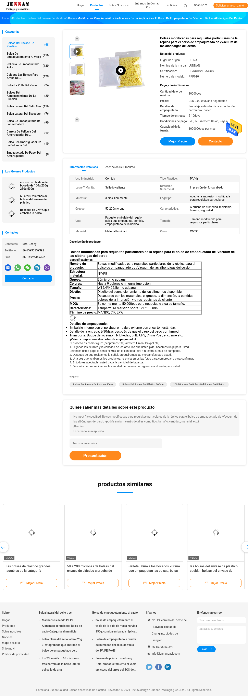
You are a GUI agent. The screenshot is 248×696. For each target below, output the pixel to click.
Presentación (95, 455)
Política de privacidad (15, 654)
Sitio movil (8, 648)
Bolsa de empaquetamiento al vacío (28, 55)
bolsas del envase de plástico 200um (142, 384)
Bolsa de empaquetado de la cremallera (28, 122)
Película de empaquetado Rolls (28, 65)
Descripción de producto (119, 167)
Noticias (7, 637)
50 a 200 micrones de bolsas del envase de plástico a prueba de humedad (90, 570)
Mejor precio (177, 141)
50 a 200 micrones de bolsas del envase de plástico (34, 199)
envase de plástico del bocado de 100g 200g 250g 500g (34, 185)
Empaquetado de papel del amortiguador (28, 154)
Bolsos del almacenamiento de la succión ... (28, 96)
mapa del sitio (11, 642)
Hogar (6, 620)
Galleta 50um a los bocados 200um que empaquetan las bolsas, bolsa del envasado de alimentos (154, 570)
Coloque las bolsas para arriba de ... (28, 76)
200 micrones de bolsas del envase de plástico (199, 384)
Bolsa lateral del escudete (28, 114)
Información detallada (84, 167)
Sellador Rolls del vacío (28, 85)
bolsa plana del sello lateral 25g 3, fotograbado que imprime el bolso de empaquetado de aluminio (62, 645)
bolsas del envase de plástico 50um (93, 384)
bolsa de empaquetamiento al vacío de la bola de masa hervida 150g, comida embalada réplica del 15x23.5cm (116, 626)
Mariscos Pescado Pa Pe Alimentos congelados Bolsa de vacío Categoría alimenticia (62, 625)
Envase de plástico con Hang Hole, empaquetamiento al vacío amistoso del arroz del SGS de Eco (116, 664)
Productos (8, 625)
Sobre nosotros (11, 631)
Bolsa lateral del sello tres (28, 106)
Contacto (28, 278)
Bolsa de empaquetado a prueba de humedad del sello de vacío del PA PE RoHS (116, 645)
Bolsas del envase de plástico (28, 44)
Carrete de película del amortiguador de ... (28, 133)
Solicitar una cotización (230, 5)
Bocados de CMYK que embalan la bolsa (34, 211)
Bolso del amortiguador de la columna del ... (28, 143)
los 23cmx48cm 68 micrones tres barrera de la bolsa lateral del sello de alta (61, 664)
